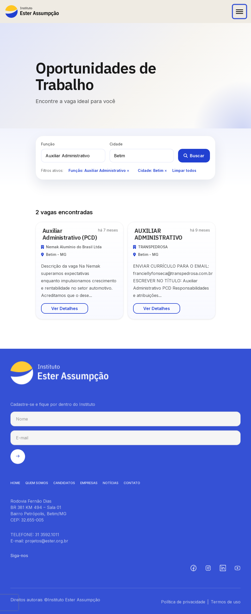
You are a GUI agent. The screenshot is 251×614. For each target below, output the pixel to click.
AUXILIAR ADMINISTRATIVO (160, 234)
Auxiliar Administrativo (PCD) (71, 234)
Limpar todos (184, 170)
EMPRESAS (89, 485)
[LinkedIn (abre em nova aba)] (223, 570)
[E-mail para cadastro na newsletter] (125, 439)
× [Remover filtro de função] (128, 170)
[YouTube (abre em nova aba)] (237, 570)
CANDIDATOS (64, 485)
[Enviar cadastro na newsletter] (17, 458)
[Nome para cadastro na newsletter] (125, 420)
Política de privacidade (183, 603)
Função (48, 144)
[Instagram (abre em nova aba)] (208, 570)
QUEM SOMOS (36, 485)
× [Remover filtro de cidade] (165, 170)
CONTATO (132, 485)
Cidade (116, 144)
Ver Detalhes (64, 308)
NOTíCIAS (110, 485)
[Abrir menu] (239, 11)
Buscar (194, 155)
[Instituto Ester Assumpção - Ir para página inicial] (32, 11)
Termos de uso (226, 603)
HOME (15, 485)
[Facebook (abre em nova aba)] (193, 570)
